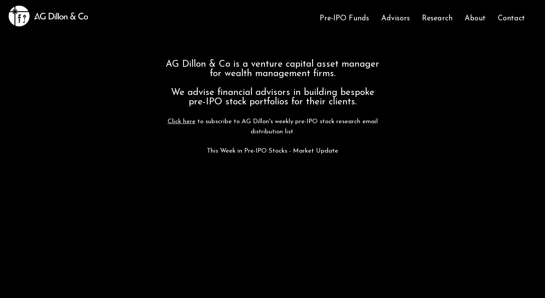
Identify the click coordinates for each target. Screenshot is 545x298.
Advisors (395, 18)
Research (437, 18)
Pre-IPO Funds (344, 18)
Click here (182, 121)
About (475, 18)
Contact (511, 18)
